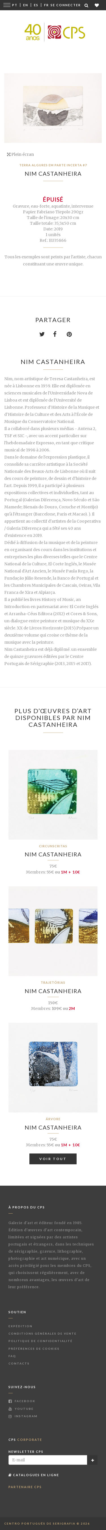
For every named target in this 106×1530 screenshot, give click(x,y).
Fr (46, 5)
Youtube (21, 1408)
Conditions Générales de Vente (42, 1333)
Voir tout (53, 1159)
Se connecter (66, 5)
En (25, 5)
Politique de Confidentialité (40, 1341)
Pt (15, 5)
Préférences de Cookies (34, 1348)
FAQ (12, 1356)
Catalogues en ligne (33, 1475)
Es (36, 5)
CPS (25, 1439)
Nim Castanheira (53, 173)
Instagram (23, 1416)
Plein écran (20, 154)
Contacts (19, 1363)
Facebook (21, 1401)
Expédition (20, 1326)
